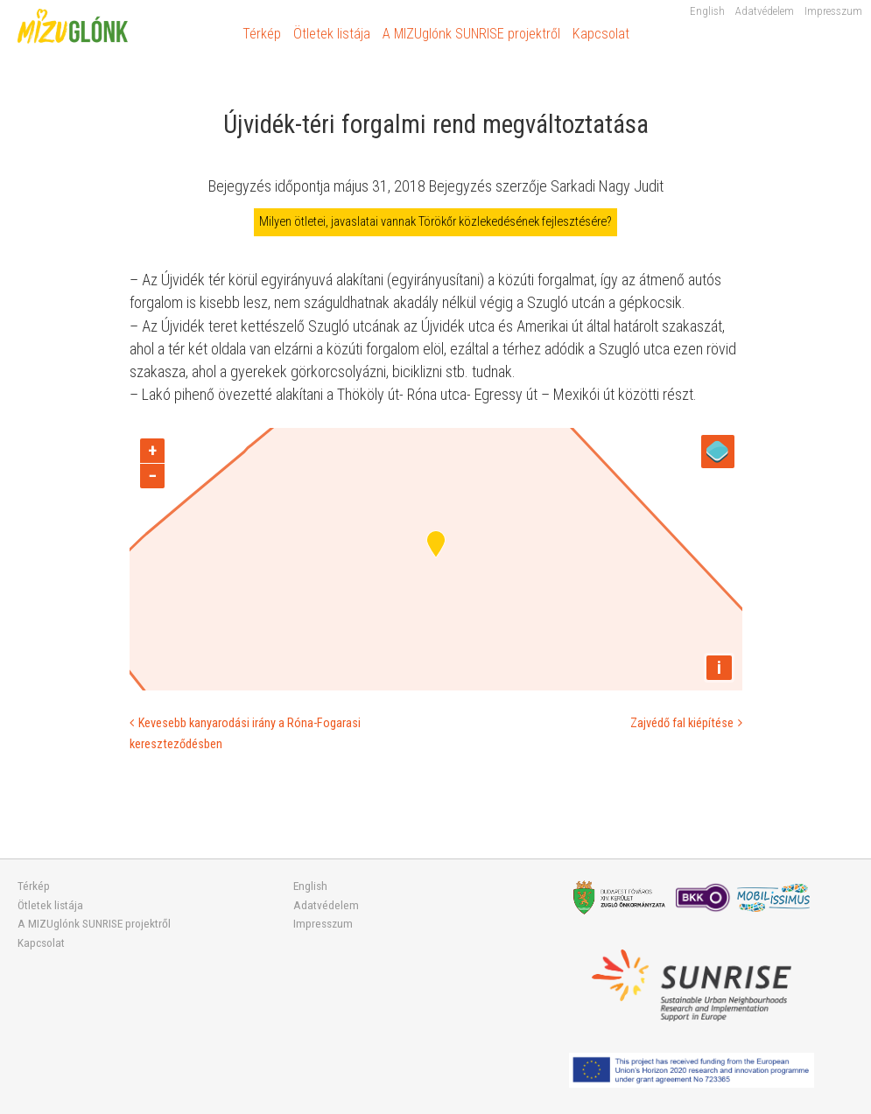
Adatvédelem (764, 11)
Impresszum (833, 11)
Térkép (261, 33)
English (707, 11)
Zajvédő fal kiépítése (682, 723)
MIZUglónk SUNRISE (105, 26)
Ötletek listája (331, 33)
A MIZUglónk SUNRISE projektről (471, 33)
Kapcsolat (600, 33)
